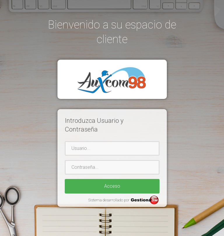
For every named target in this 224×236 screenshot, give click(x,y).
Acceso (112, 186)
